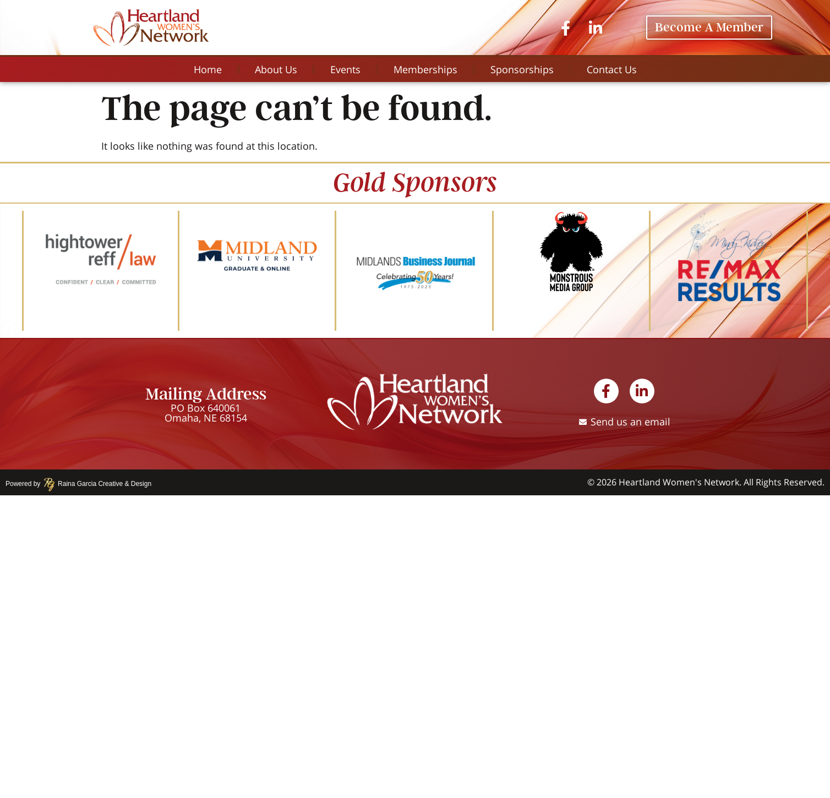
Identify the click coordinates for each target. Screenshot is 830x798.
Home (208, 69)
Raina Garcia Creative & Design (101, 484)
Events (345, 69)
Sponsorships (522, 69)
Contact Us (612, 69)
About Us (276, 69)
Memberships (425, 69)
